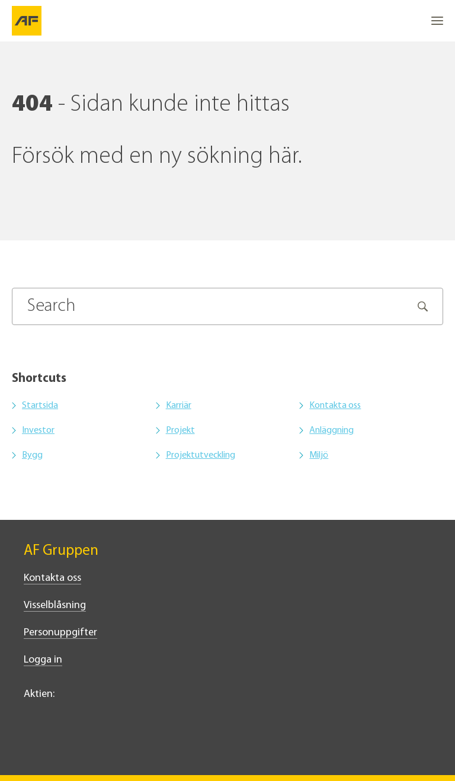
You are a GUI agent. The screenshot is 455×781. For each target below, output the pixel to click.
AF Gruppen (61, 551)
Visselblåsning (55, 605)
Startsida (40, 405)
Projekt (180, 430)
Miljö (318, 455)
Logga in (43, 660)
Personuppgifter (60, 632)
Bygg (32, 455)
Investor (38, 430)
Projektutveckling (200, 455)
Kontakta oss (335, 405)
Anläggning (331, 430)
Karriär (178, 405)
